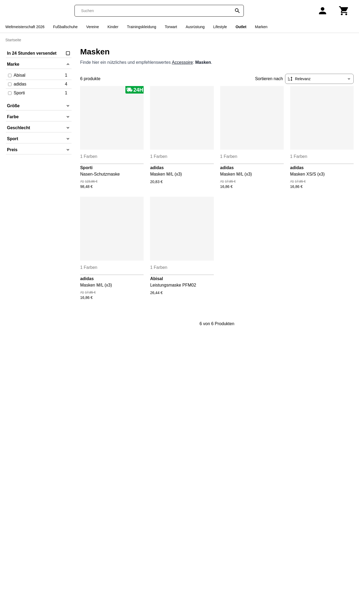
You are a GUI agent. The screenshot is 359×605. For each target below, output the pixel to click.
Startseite (13, 40)
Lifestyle (220, 27)
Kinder (112, 27)
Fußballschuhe (65, 27)
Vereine (92, 27)
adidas (157, 167)
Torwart (171, 27)
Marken (261, 27)
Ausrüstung (195, 27)
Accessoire (182, 62)
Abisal (156, 278)
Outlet (240, 27)
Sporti (86, 167)
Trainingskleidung (141, 27)
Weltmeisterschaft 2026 (24, 27)
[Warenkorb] (344, 10)
